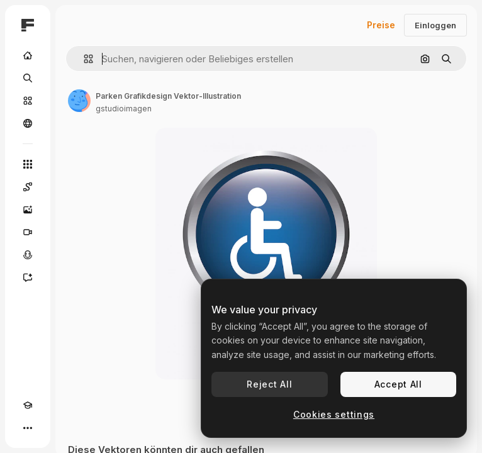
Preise (381, 25)
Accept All (398, 384)
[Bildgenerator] (28, 209)
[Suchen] (28, 78)
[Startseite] (28, 55)
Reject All (269, 384)
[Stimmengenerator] (28, 255)
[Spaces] (28, 187)
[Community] (28, 123)
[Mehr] (28, 428)
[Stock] (28, 101)
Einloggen (435, 25)
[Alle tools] (28, 164)
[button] (83, 59)
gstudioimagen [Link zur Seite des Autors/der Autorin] (124, 108)
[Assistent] (28, 277)
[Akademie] (28, 405)
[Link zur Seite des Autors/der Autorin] (79, 100)
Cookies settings (333, 414)
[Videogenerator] (28, 232)
